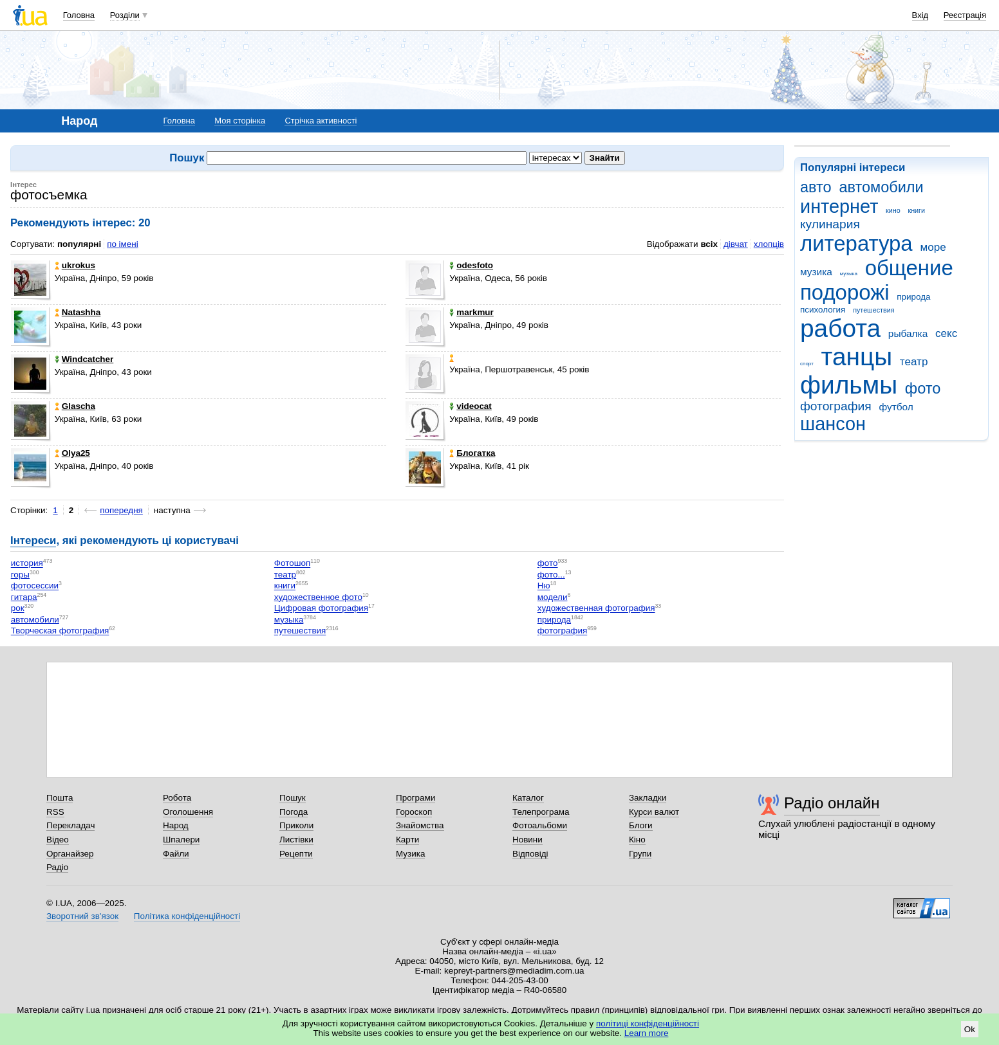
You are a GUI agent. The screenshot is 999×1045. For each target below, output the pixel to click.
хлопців (769, 244)
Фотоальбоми (539, 825)
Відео (57, 839)
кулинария (830, 224)
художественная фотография (596, 608)
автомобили (881, 187)
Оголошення (188, 812)
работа (840, 328)
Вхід (920, 15)
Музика (410, 854)
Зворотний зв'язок (82, 916)
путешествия (873, 310)
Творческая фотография (60, 631)
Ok (969, 1029)
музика (816, 271)
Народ (176, 825)
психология (822, 309)
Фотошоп (292, 563)
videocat (470, 406)
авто (816, 187)
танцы (857, 356)
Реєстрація (965, 15)
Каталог (528, 798)
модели (552, 597)
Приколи (296, 825)
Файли (176, 854)
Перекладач (70, 825)
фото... (551, 574)
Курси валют (654, 812)
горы (20, 574)
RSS (55, 812)
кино (893, 210)
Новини (527, 839)
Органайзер (69, 854)
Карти (407, 839)
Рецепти (296, 854)
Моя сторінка (239, 120)
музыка (848, 274)
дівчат (736, 244)
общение (909, 268)
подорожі (845, 292)
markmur (471, 312)
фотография (836, 406)
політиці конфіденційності (647, 1023)
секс (946, 333)
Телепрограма (541, 812)
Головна (79, 15)
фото (923, 388)
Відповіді (530, 854)
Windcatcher (84, 359)
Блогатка (472, 453)
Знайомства (420, 825)
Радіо (57, 867)
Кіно (637, 839)
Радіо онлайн (832, 803)
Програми (415, 798)
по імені (122, 244)
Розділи (125, 15)
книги (916, 210)
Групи (640, 854)
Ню (543, 586)
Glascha (75, 406)
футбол (896, 406)
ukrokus (75, 265)
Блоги (641, 825)
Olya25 (72, 453)
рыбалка (908, 333)
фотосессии (35, 586)
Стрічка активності (321, 120)
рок (17, 608)
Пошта (59, 798)
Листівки (296, 839)
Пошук (292, 798)
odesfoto (471, 265)
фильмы (848, 385)
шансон (833, 423)
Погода (293, 812)
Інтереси (33, 540)
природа (913, 297)
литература (856, 243)
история (27, 563)
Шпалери (181, 839)
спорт (807, 364)
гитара (24, 597)
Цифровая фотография (321, 608)
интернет (839, 206)
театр (914, 362)
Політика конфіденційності (187, 916)
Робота (177, 798)
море (933, 247)
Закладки (647, 798)
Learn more (646, 1033)
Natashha (78, 312)
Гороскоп (414, 812)
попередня (121, 510)
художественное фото (318, 597)
